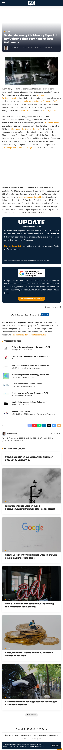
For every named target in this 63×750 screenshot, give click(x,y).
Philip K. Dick (24, 110)
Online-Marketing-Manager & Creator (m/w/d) (30, 393)
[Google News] (19, 729)
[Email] (59, 425)
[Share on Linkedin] (44, 425)
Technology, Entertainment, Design (17, 147)
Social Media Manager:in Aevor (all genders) (29, 402)
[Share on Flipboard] (34, 425)
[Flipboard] (28, 729)
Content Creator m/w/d (21, 411)
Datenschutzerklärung (29, 260)
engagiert (14, 98)
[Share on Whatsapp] (39, 425)
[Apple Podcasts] (34, 729)
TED (35, 147)
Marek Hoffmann (16, 48)
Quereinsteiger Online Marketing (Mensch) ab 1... (31, 375)
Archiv (8, 31)
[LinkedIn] (25, 729)
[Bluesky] (43, 729)
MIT (55, 101)
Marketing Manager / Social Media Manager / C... (31, 365)
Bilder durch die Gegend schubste (25, 129)
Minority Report (49, 110)
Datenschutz (38, 746)
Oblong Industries (51, 123)
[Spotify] (31, 729)
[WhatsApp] (37, 729)
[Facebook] (52, 433)
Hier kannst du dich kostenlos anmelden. (29, 335)
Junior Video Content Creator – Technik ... (28, 384)
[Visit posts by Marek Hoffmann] (6, 48)
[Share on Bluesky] (54, 425)
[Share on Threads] (49, 425)
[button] (55, 745)
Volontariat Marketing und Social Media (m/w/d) (31, 347)
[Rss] (60, 433)
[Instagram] (57, 433)
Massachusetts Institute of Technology (36, 101)
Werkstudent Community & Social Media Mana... (31, 356)
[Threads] (40, 729)
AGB (48, 260)
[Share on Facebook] (30, 425)
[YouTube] (54, 433)
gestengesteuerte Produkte (30, 197)
